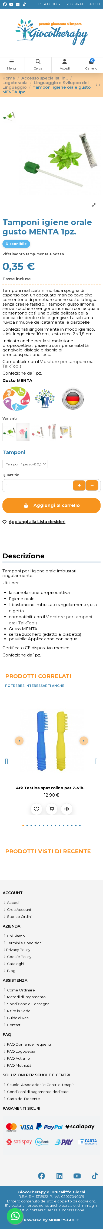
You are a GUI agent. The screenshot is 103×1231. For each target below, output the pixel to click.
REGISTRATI (76, 4)
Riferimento (13, 254)
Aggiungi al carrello (51, 505)
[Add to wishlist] (51, 522)
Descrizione (23, 557)
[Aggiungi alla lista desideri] (36, 809)
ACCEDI (95, 4)
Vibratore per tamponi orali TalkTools (48, 364)
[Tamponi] (25, 464)
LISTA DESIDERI (50, 4)
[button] (6, 761)
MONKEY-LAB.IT (64, 1220)
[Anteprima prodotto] (67, 809)
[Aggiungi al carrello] (52, 809)
